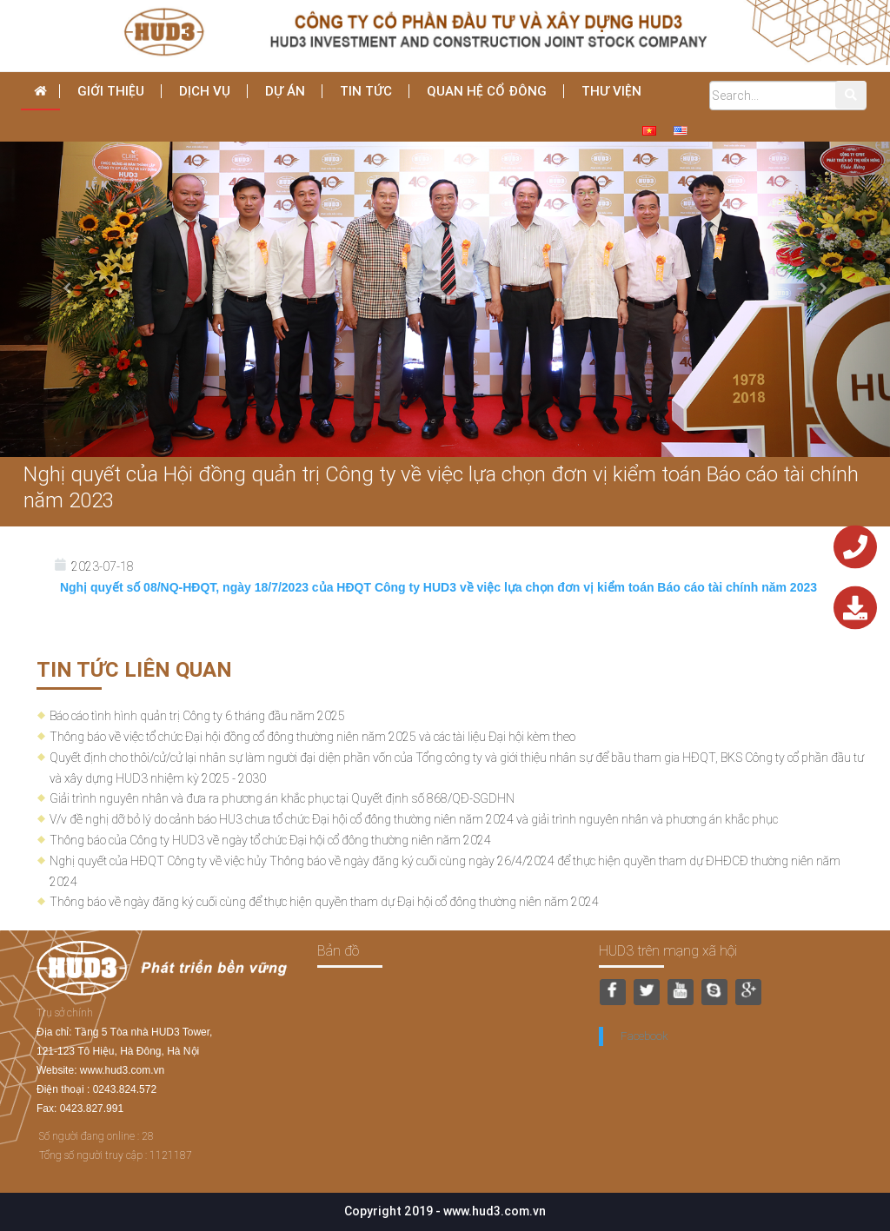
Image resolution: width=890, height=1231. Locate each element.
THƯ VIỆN (611, 91)
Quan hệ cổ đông (487, 91)
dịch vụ (204, 91)
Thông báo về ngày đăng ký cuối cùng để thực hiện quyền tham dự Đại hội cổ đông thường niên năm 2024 (324, 902)
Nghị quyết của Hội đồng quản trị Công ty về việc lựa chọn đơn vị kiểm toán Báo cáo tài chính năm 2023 (441, 487)
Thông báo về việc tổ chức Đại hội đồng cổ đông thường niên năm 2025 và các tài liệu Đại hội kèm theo (312, 737)
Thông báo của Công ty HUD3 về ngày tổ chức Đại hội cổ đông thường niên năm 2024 (270, 840)
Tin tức (366, 91)
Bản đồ (338, 950)
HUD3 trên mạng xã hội (668, 950)
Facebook (644, 1036)
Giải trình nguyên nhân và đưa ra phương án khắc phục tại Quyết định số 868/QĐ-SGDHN (282, 798)
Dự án (285, 91)
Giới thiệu (110, 91)
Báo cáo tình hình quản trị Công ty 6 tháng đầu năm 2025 (197, 716)
